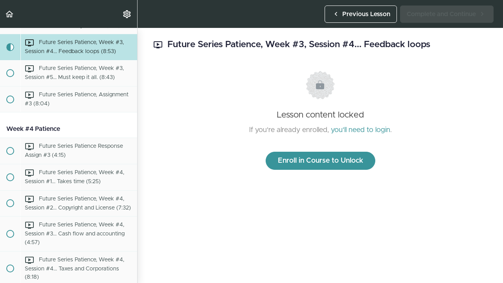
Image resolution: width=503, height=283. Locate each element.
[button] (10, 14)
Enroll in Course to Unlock (320, 160)
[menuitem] (127, 14)
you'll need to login (360, 130)
